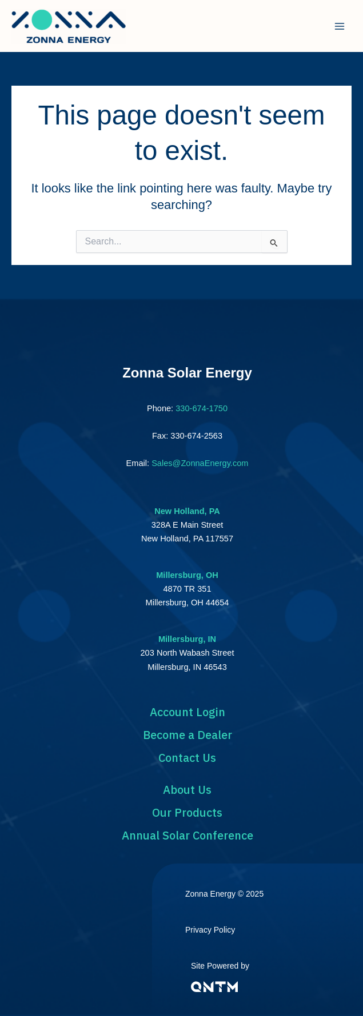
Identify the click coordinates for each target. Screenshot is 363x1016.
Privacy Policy (210, 929)
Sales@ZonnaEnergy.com (199, 463)
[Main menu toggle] (340, 26)
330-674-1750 (201, 408)
